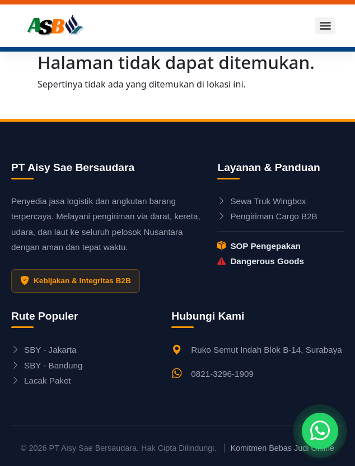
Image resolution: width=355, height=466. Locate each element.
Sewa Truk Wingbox (261, 201)
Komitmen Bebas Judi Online (282, 448)
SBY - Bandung (46, 365)
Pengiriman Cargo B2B (267, 216)
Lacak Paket (41, 380)
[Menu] (325, 25)
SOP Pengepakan (259, 245)
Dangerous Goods (260, 261)
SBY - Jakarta (43, 349)
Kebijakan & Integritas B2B (75, 281)
